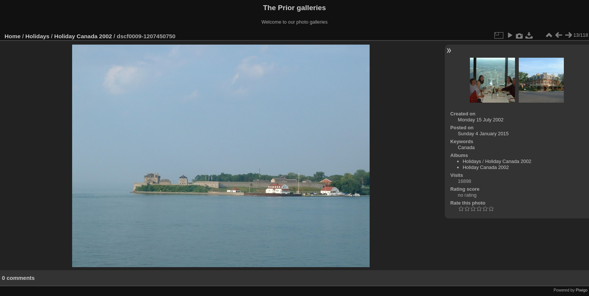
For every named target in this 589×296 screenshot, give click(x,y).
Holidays (38, 36)
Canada (466, 147)
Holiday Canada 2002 (83, 36)
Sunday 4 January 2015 (483, 133)
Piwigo (581, 290)
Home (13, 36)
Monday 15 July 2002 (481, 120)
